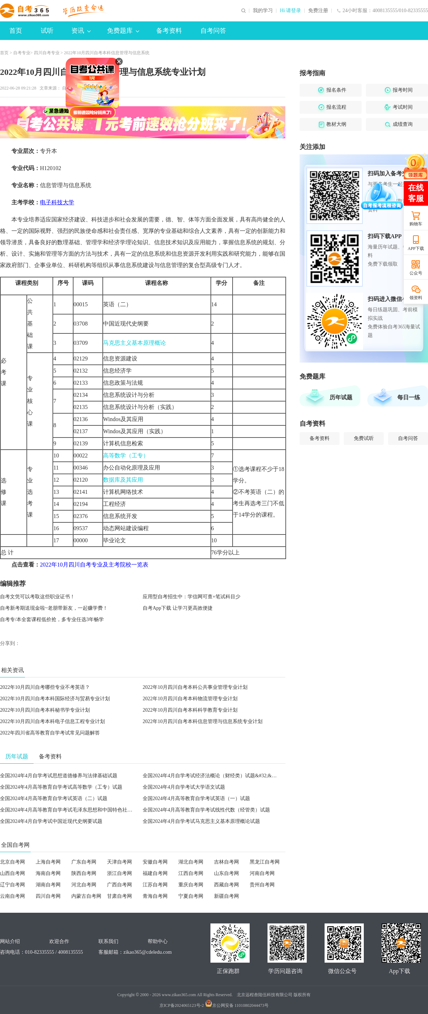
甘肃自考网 (119, 896)
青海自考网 (155, 896)
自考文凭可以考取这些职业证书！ (37, 596)
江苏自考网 (155, 884)
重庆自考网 (190, 884)
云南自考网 (12, 896)
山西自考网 (12, 873)
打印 (111, 88)
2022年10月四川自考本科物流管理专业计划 (190, 698)
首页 (15, 30)
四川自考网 (48, 896)
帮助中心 (158, 941)
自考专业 (21, 52)
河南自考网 (262, 873)
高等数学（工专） (126, 455)
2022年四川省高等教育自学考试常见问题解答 (50, 733)
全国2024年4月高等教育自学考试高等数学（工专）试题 (61, 787)
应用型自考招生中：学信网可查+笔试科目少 (191, 596)
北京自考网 (12, 862)
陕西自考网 (83, 873)
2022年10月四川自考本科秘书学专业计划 (45, 710)
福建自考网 (155, 873)
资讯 (81, 30)
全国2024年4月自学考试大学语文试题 (184, 787)
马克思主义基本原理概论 (134, 343)
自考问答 (213, 30)
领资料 (415, 297)
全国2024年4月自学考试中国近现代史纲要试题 (51, 821)
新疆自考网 (226, 896)
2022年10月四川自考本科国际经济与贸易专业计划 (55, 698)
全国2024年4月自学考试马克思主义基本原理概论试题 (201, 821)
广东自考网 (83, 862)
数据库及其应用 (123, 480)
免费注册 (318, 10)
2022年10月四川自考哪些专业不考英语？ (45, 687)
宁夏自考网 (190, 896)
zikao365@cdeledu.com (147, 952)
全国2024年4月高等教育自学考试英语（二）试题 (53, 798)
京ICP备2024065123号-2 (181, 1005)
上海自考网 (48, 862)
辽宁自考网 (12, 884)
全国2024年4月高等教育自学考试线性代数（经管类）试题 (206, 810)
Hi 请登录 (290, 10)
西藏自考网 (226, 884)
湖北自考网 (190, 862)
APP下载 (416, 248)
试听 (47, 30)
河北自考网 (83, 884)
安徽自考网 (155, 862)
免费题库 (123, 30)
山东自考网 (226, 873)
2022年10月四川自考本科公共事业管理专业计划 (195, 687)
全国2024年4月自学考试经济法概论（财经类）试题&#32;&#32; (212, 775)
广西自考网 (119, 884)
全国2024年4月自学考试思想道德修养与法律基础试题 (58, 775)
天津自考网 (119, 862)
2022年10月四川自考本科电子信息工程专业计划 (52, 721)
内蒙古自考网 (86, 896)
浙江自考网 (119, 873)
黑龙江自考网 (265, 862)
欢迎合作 (59, 941)
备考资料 (169, 30)
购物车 (415, 223)
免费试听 (364, 438)
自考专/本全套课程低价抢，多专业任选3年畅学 (52, 619)
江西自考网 (190, 873)
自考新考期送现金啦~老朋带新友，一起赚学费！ (54, 608)
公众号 (415, 273)
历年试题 (341, 397)
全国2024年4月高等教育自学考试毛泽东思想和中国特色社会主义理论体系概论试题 (91, 810)
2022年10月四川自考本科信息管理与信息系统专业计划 (203, 721)
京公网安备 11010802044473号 (237, 1005)
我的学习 (263, 10)
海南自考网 (48, 873)
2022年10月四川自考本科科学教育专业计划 (190, 710)
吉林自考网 (226, 862)
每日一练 (408, 397)
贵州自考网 (262, 884)
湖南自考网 (48, 884)
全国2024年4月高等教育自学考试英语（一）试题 (196, 798)
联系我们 (108, 941)
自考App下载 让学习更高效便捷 (178, 608)
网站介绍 (10, 941)
